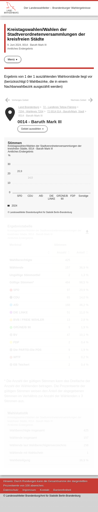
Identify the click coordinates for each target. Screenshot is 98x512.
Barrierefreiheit (62, 490)
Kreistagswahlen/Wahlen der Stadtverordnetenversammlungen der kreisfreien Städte (46, 34)
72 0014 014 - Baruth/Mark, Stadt (65, 111)
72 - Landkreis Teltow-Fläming (59, 107)
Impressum (29, 490)
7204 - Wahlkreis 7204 (30, 111)
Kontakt (44, 490)
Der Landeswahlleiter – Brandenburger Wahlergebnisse (57, 7)
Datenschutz (10, 490)
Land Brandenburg (28, 107)
